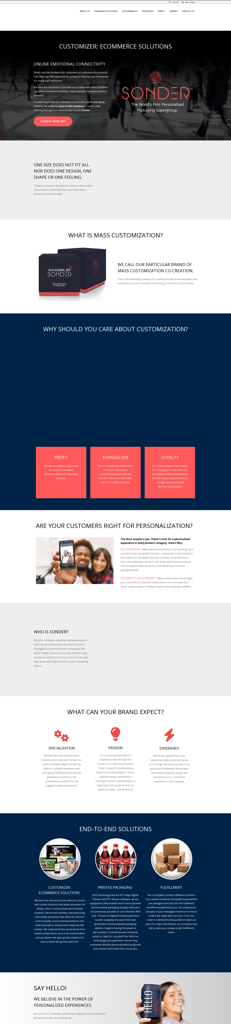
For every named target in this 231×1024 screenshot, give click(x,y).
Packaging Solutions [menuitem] (105, 11)
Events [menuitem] (161, 11)
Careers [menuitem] (173, 11)
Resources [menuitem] (147, 11)
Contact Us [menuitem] (188, 11)
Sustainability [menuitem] (130, 11)
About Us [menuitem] (85, 11)
